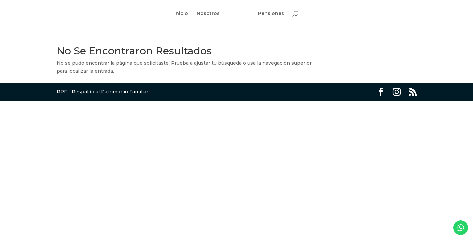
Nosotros (208, 13)
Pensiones (271, 13)
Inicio (181, 13)
